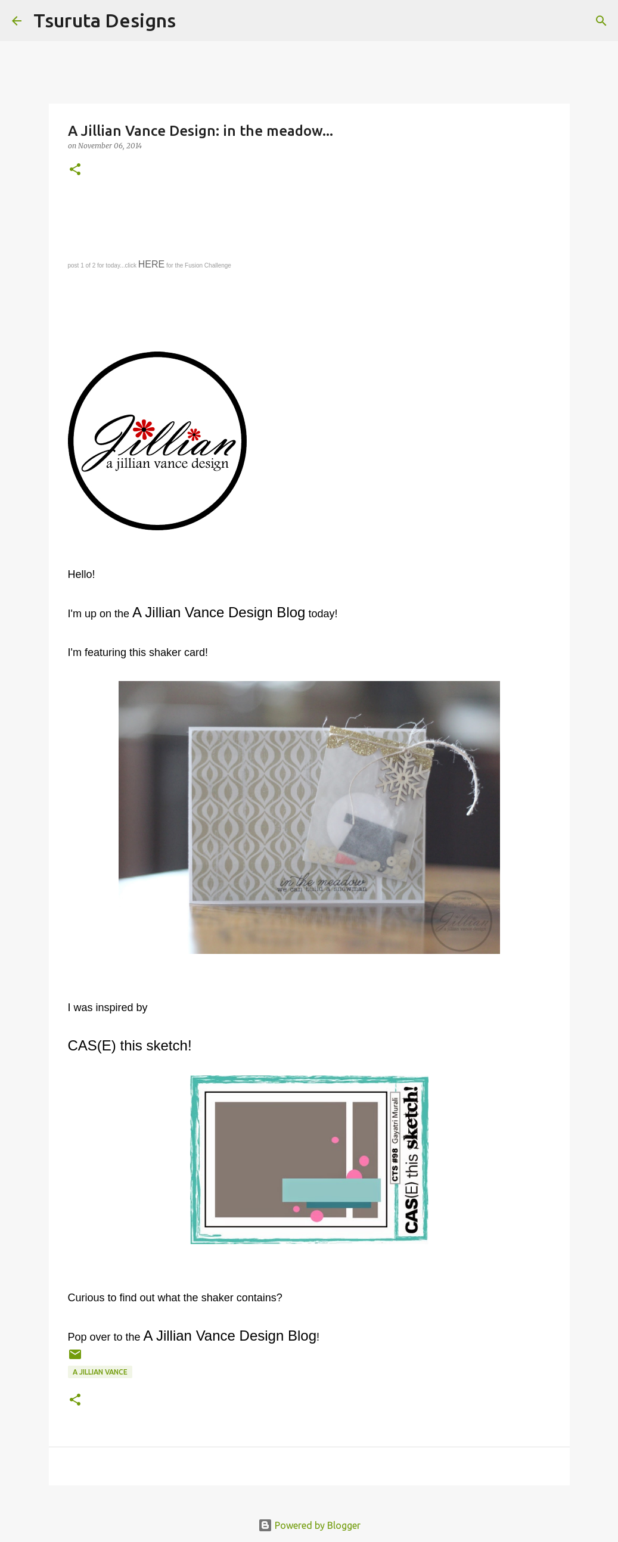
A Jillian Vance (100, 1372)
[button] (75, 170)
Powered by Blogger (309, 1525)
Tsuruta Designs (104, 20)
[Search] (192, 21)
